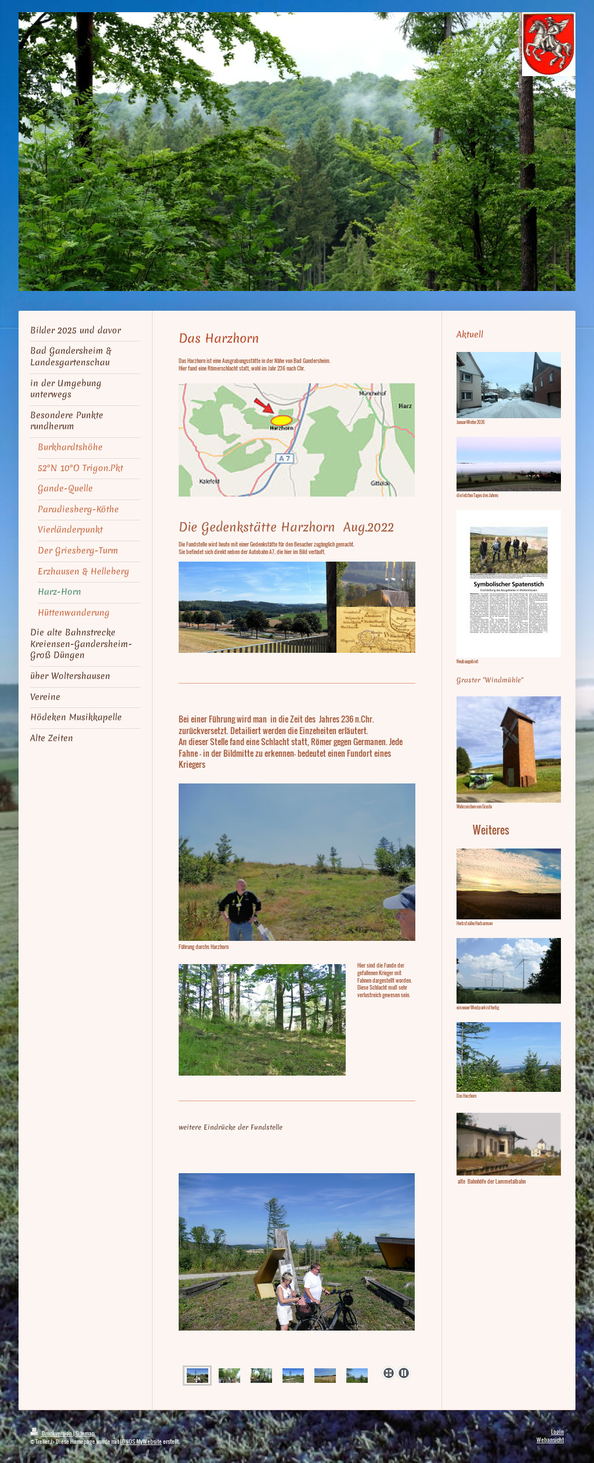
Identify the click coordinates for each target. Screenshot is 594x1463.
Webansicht (550, 1439)
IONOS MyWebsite (141, 1441)
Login (557, 1431)
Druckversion (51, 1433)
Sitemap (85, 1433)
